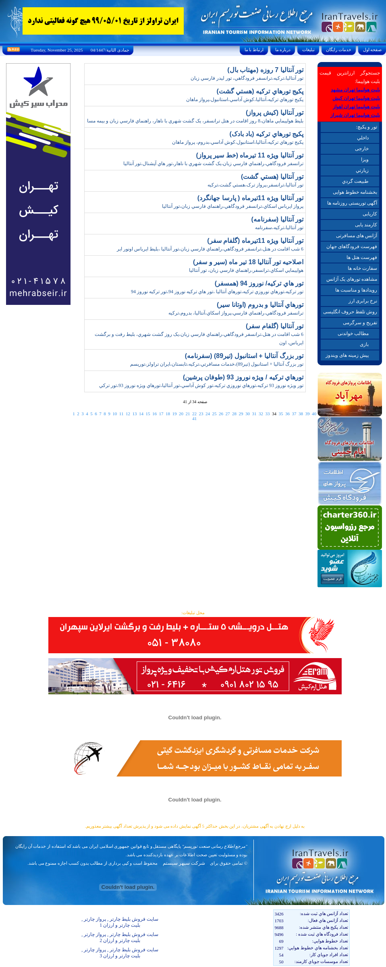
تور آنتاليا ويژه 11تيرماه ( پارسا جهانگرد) (250, 198)
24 (207, 413)
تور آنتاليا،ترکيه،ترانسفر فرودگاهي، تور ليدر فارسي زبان (247, 78)
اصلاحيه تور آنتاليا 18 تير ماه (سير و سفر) (248, 262)
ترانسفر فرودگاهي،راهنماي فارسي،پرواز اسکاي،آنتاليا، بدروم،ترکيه (235, 313)
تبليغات (308, 49)
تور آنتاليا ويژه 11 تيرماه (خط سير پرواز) (249, 155)
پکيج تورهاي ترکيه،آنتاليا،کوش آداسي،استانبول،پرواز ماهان (244, 99)
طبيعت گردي (355, 181)
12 (128, 413)
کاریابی (370, 214)
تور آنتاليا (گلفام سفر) (274, 326)
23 (201, 413)
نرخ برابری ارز (363, 301)
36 (287, 413)
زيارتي (362, 170)
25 (214, 413)
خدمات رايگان (339, 49)
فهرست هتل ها (362, 257)
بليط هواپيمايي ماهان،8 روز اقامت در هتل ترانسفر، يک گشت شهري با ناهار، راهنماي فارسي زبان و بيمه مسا (195, 121)
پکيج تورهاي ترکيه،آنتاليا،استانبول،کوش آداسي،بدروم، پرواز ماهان (237, 142)
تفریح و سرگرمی (360, 322)
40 (314, 413)
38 (301, 413)
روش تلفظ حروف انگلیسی (350, 312)
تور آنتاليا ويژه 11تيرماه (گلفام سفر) (255, 240)
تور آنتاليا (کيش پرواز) (274, 112)
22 (194, 413)
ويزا (365, 159)
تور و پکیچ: (366, 127)
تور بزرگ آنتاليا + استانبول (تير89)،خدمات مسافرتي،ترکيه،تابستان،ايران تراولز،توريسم (216, 364)
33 (267, 413)
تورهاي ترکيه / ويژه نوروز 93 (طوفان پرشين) (243, 377)
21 (187, 413)
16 (154, 413)
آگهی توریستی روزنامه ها (352, 203)
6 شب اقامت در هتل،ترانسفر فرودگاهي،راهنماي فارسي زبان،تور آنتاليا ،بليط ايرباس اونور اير (210, 249)
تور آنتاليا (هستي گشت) (272, 176)
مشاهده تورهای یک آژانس (351, 279)
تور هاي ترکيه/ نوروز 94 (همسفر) (259, 283)
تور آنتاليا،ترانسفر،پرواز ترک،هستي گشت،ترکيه (255, 185)
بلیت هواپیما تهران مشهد (355, 90)
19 (174, 413)
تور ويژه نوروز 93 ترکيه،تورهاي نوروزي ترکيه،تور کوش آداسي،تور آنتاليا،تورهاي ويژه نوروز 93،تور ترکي (201, 385)
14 (141, 413)
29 (241, 413)
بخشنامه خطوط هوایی (355, 192)
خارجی (362, 148)
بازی (364, 344)
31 (254, 413)
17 (161, 413)
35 (280, 413)
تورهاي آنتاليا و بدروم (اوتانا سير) (260, 304)
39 (307, 413)
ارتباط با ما (254, 49)
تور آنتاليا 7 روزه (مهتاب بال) (265, 69)
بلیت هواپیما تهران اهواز (356, 107)
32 (261, 413)
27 (227, 413)
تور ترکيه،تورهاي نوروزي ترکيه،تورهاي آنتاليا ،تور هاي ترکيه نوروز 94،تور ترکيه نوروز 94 (217, 291)
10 (114, 413)
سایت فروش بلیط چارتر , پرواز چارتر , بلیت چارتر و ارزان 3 (119, 953)
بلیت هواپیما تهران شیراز (355, 115)
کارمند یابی (366, 225)
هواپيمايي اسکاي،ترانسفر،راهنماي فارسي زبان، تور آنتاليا (246, 270)
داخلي (363, 138)
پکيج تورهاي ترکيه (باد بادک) (266, 133)
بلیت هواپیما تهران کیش (356, 98)
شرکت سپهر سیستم (184, 863)
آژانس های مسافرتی (356, 235)
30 (247, 413)
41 (194, 418)
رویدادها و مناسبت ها (356, 290)
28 (234, 413)
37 (294, 413)
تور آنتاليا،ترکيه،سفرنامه (279, 227)
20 (181, 413)
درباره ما (283, 49)
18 (168, 413)
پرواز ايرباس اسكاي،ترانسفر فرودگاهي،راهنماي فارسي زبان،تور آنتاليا (232, 206)
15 (147, 413)
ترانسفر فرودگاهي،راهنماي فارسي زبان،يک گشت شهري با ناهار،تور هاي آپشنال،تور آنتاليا (213, 163)
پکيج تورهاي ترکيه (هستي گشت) (260, 91)
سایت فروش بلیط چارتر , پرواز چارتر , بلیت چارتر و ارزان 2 (119, 937)
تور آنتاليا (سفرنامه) (277, 219)
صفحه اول (372, 49)
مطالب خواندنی (353, 333)
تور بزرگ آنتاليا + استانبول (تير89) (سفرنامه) (244, 355)
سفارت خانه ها (362, 268)
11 (121, 413)
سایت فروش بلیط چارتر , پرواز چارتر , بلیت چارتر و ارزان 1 (119, 922)
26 (221, 413)
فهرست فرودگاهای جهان (351, 246)
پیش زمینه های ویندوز (347, 355)
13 (134, 413)
